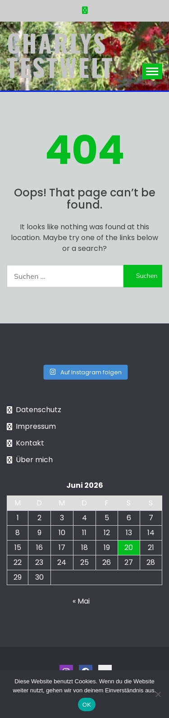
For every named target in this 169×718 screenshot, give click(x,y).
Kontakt (30, 443)
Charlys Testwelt (60, 55)
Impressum (36, 426)
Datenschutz (38, 409)
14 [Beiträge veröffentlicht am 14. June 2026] (151, 532)
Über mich (34, 459)
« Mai (81, 601)
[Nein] (157, 694)
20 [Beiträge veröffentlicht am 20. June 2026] (128, 547)
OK (86, 704)
